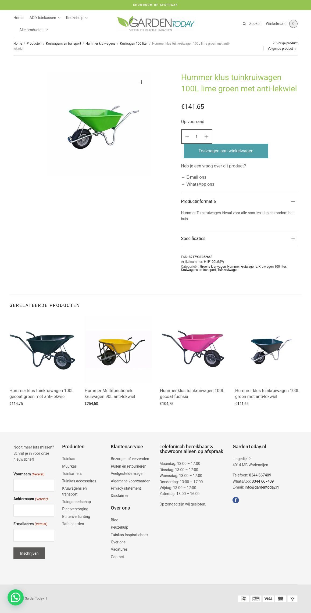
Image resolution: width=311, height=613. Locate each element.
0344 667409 (260, 475)
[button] (16, 597)
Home (18, 18)
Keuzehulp (75, 18)
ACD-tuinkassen (43, 18)
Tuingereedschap (76, 502)
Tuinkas (68, 459)
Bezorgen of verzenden (130, 459)
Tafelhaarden (73, 524)
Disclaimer (119, 495)
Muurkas (69, 466)
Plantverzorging (75, 509)
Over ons (118, 542)
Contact (117, 557)
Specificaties (193, 238)
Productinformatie (198, 201)
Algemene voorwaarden (130, 481)
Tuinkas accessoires (79, 481)
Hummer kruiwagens (101, 43)
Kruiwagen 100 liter (134, 43)
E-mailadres (30, 524)
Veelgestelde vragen (127, 473)
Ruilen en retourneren (128, 466)
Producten (34, 43)
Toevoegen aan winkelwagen (226, 150)
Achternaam (30, 499)
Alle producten (31, 30)
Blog (114, 520)
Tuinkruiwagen (227, 270)
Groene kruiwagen (213, 266)
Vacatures (119, 549)
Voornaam (29, 474)
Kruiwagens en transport (63, 43)
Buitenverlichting (76, 516)
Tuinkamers (72, 473)
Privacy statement (126, 488)
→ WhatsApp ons (198, 184)
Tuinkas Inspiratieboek (129, 535)
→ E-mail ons (193, 177)
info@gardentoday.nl (262, 487)
